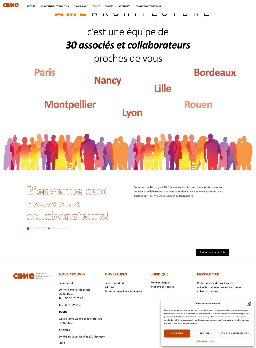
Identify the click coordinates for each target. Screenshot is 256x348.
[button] (249, 303)
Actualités (124, 6)
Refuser (205, 333)
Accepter (177, 333)
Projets (109, 6)
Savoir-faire (81, 6)
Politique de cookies (205, 341)
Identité (31, 6)
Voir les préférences (235, 333)
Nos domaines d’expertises (55, 6)
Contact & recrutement (148, 6)
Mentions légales (160, 282)
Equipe (96, 6)
